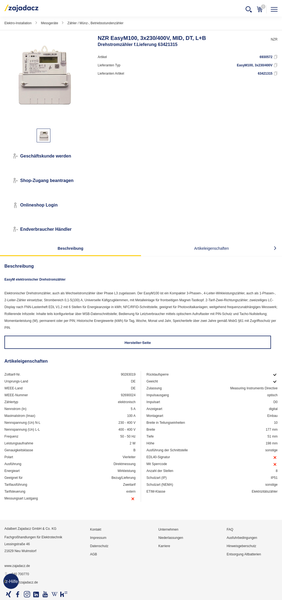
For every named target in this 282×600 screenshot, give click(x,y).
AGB (93, 554)
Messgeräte (49, 23)
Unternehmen (168, 529)
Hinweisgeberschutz (241, 546)
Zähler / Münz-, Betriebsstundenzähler (95, 23)
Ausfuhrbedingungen (242, 538)
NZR (274, 39)
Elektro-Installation (18, 23)
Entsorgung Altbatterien (244, 554)
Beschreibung (70, 248)
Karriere (164, 546)
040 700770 (16, 574)
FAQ (230, 529)
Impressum (98, 538)
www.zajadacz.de (17, 566)
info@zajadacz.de (21, 582)
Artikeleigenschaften (211, 248)
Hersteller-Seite (137, 343)
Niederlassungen (170, 538)
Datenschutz (99, 546)
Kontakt (95, 529)
